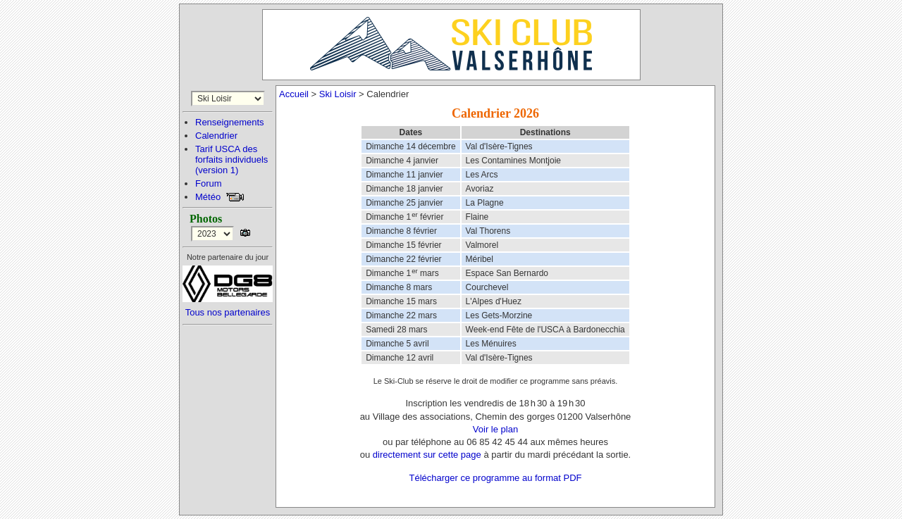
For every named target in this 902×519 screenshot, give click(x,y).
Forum (208, 183)
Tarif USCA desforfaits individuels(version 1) (231, 159)
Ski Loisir (338, 94)
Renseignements (229, 122)
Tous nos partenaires (228, 312)
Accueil (294, 94)
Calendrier (216, 135)
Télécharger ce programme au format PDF (495, 478)
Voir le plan (495, 429)
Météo (208, 197)
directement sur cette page (427, 454)
